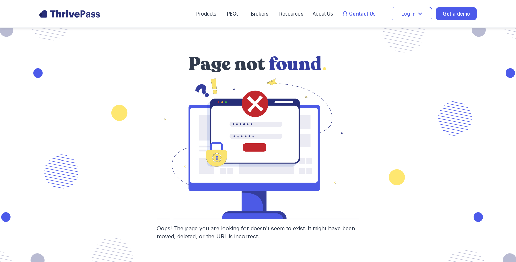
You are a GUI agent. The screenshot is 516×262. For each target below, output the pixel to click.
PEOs (233, 14)
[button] (206, 13)
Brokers (259, 14)
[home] (69, 13)
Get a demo (456, 14)
